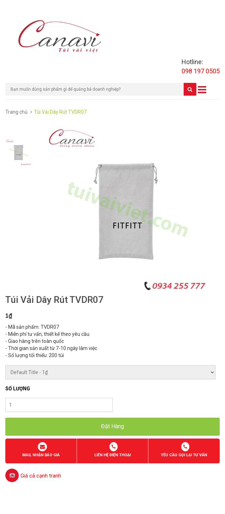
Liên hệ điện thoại (112, 455)
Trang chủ (16, 112)
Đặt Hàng (112, 426)
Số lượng (17, 388)
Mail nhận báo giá (41, 455)
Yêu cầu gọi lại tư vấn (184, 455)
